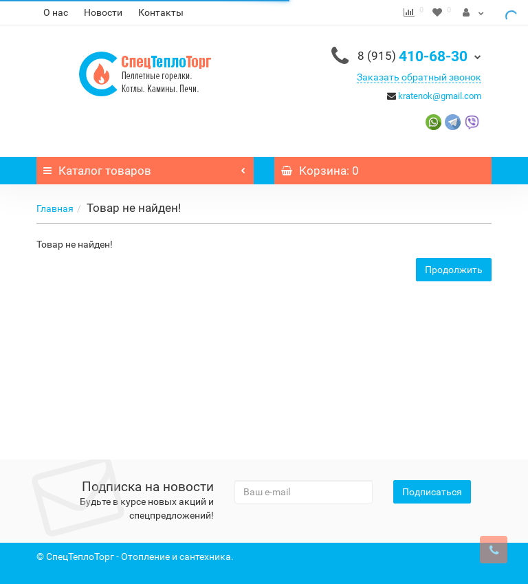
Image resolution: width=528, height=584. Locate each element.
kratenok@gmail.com (439, 96)
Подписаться (432, 491)
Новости (103, 12)
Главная (55, 208)
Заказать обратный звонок (419, 77)
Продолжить (454, 269)
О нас (55, 12)
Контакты (161, 12)
